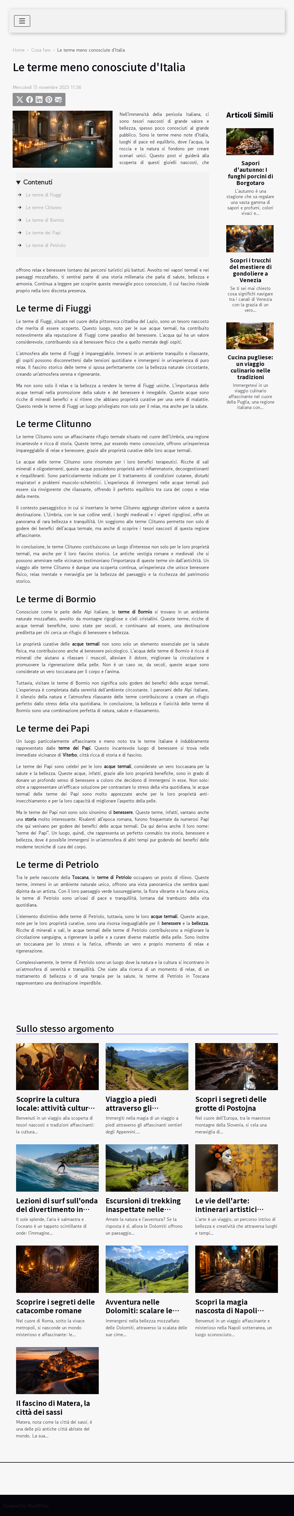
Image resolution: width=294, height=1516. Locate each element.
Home (19, 49)
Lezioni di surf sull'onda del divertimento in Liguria (57, 1209)
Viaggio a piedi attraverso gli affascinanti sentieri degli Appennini (140, 1112)
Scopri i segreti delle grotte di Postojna (231, 1103)
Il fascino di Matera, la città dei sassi (53, 1407)
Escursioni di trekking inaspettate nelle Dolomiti (143, 1209)
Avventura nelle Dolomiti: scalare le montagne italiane (139, 1310)
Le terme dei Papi (43, 232)
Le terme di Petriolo (46, 245)
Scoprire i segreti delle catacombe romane (55, 1306)
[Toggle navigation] (22, 21)
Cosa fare (41, 49)
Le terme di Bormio (45, 220)
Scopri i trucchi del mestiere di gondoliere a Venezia (250, 270)
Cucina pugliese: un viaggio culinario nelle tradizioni (250, 367)
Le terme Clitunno (44, 207)
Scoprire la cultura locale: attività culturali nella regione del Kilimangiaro (56, 1112)
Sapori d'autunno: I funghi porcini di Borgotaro (250, 173)
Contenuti (37, 182)
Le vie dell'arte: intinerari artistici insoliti (226, 1209)
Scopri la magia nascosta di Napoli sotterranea (226, 1310)
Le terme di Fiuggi (43, 194)
